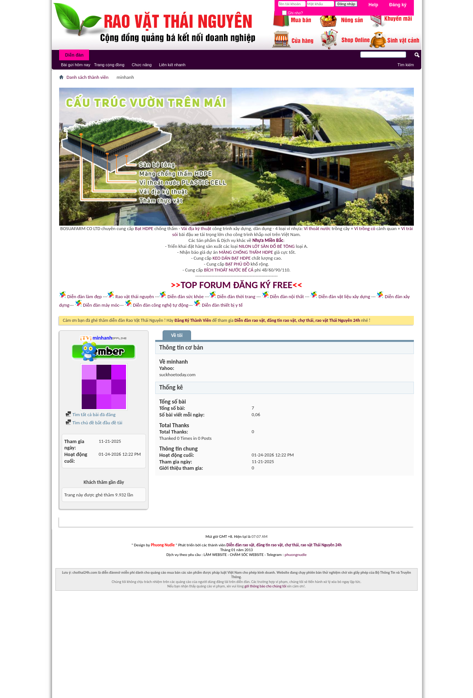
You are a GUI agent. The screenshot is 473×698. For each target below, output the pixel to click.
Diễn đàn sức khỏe (185, 296)
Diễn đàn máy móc (101, 305)
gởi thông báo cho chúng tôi (265, 586)
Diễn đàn (74, 55)
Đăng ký (397, 4)
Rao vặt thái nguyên (134, 296)
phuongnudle (295, 554)
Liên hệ (366, 522)
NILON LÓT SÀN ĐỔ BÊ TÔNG (267, 246)
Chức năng (142, 65)
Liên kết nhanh (172, 65)
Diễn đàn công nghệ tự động (160, 305)
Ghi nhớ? (292, 13)
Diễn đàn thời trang (236, 296)
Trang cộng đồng (109, 65)
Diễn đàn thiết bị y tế (222, 305)
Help (373, 4)
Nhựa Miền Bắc (267, 240)
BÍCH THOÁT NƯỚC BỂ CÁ (228, 270)
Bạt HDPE (144, 228)
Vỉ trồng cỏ (364, 228)
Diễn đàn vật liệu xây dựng (344, 296)
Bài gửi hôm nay (75, 65)
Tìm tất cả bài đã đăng (90, 414)
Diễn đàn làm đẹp (84, 296)
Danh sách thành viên (88, 77)
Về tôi (177, 335)
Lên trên (402, 522)
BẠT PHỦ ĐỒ (237, 264)
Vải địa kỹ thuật (196, 228)
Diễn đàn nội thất (287, 296)
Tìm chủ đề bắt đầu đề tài (93, 422)
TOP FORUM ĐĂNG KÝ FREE (237, 285)
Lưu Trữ (383, 522)
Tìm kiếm (405, 65)
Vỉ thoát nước (317, 228)
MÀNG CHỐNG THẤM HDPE (246, 252)
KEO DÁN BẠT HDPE (231, 258)
